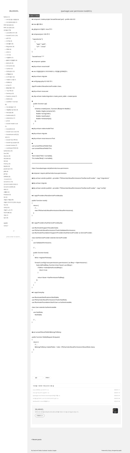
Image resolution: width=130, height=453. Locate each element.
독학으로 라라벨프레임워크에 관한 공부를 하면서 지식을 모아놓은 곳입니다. (57, 412)
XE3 (6, 161)
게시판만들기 (11, 107)
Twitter (40, 450)
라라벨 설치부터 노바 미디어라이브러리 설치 (45, 398)
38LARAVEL (13, 11)
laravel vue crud (12, 132)
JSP (5, 174)
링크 (6, 218)
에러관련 (9, 112)
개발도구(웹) (8, 200)
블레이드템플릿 (11, 60)
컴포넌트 (9, 63)
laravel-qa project (12, 142)
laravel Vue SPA (11, 140)
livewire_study (11, 96)
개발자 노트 (8, 210)
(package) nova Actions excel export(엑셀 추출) (45, 395)
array (8, 85)
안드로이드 (8, 182)
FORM (9, 82)
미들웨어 (9, 57)
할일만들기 (10, 88)
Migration (10, 46)
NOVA (9, 99)
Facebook (44, 450)
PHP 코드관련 (9, 27)
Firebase (7, 194)
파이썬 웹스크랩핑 (12, 19)
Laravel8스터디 (11, 33)
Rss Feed (33, 450)
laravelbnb (10, 129)
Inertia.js (10, 93)
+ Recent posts (36, 439)
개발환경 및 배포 (12, 110)
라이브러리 (10, 66)
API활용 (9, 74)
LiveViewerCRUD (12, 148)
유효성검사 (10, 71)
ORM (8, 49)
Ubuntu (7, 156)
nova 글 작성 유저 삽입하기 (40, 393)
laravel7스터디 (12, 35)
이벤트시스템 (11, 79)
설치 (8, 38)
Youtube (50, 450)
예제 (6, 189)
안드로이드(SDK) (9, 187)
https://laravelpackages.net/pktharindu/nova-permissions (50, 168)
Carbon (9, 68)
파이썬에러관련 (11, 22)
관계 (8, 52)
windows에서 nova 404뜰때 (40, 401)
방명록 (6, 223)
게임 (6, 215)
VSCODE (7, 158)
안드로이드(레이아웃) (11, 184)
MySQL (7, 166)
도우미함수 (10, 77)
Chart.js (7, 164)
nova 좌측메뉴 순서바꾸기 (40, 390)
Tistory (109, 450)
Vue (6, 153)
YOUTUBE (7, 212)
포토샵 (6, 207)
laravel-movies (11, 145)
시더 (8, 55)
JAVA (6, 171)
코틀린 (6, 192)
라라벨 (7, 30)
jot (8, 121)
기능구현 (9, 91)
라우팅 (9, 41)
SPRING (7, 176)
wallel (119, 450)
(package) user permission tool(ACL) (76, 11)
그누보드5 (7, 179)
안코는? (6, 225)
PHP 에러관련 (8, 25)
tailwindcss (10, 118)
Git (5, 197)
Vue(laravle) (10, 115)
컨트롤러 (9, 44)
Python (7, 17)
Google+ (54, 450)
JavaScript (8, 169)
